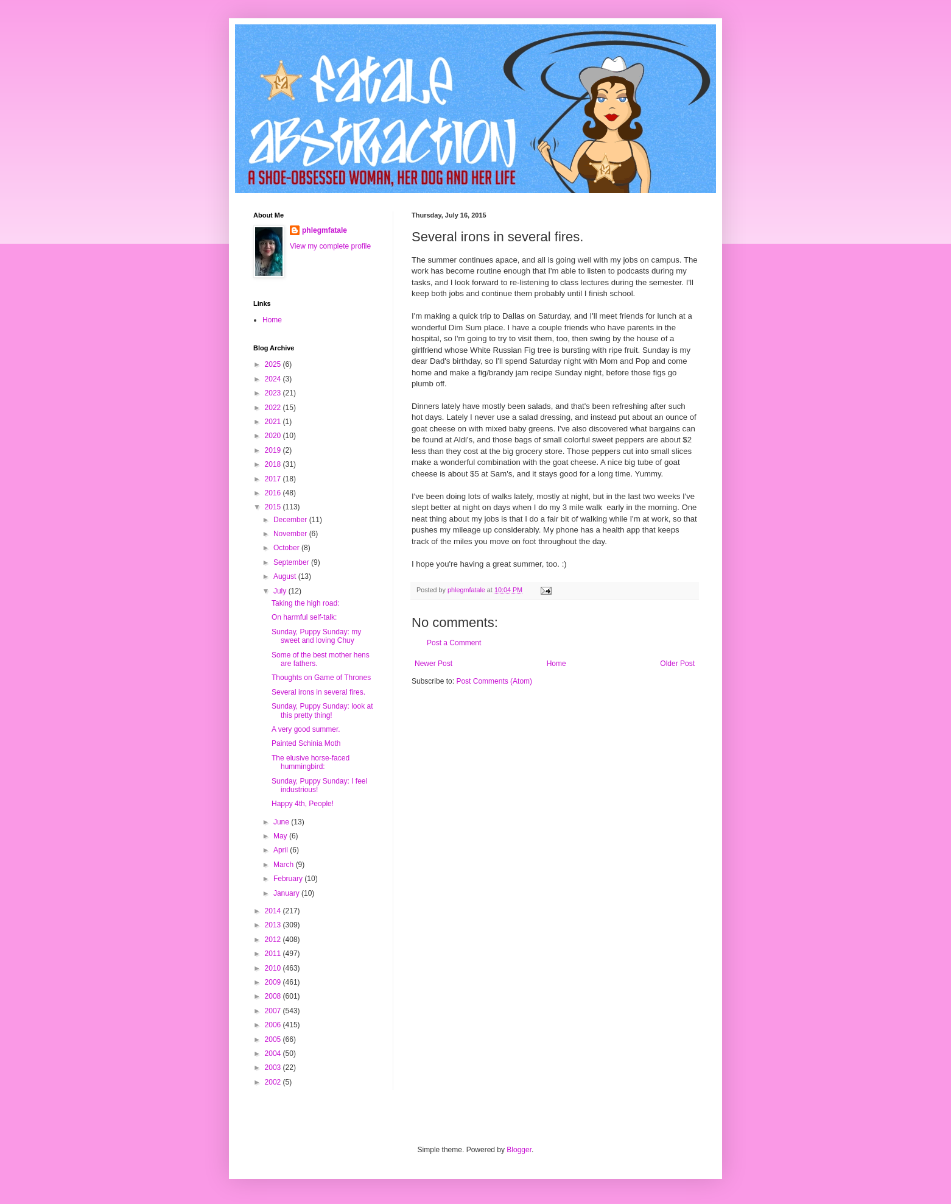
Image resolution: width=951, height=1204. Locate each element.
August (285, 576)
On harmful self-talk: (304, 617)
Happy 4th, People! (303, 803)
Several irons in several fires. (318, 692)
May (281, 836)
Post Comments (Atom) (494, 681)
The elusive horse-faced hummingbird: (310, 762)
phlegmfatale (324, 230)
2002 (274, 1082)
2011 (274, 953)
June (282, 822)
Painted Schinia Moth (306, 743)
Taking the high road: (305, 603)
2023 (274, 393)
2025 (274, 364)
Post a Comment (454, 643)
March (284, 864)
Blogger (519, 1150)
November (291, 533)
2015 (274, 507)
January (287, 893)
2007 (274, 1011)
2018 (274, 464)
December (291, 519)
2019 (274, 450)
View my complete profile (330, 246)
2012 (274, 939)
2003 (274, 1067)
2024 (274, 379)
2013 (274, 925)
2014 (274, 911)
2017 (274, 479)
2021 (274, 421)
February (288, 878)
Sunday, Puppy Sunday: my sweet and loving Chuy (316, 636)
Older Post (677, 663)
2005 (274, 1039)
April (281, 850)
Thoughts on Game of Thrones (321, 677)
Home (556, 663)
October (287, 548)
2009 (274, 982)
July (281, 591)
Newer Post (433, 663)
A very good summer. (306, 729)
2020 (274, 435)
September (292, 562)
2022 (274, 407)
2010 (274, 968)
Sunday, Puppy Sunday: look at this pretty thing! (322, 710)
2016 (274, 493)
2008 (274, 996)
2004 (274, 1053)
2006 (274, 1025)
